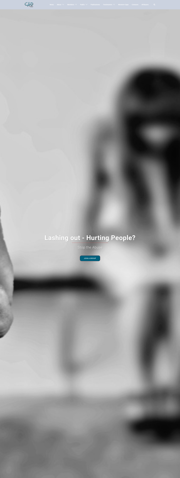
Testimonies (107, 5)
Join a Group (90, 258)
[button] (154, 5)
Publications (95, 5)
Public (82, 5)
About (59, 5)
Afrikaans (145, 5)
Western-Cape (123, 5)
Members (70, 5)
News (52, 5)
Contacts (135, 5)
